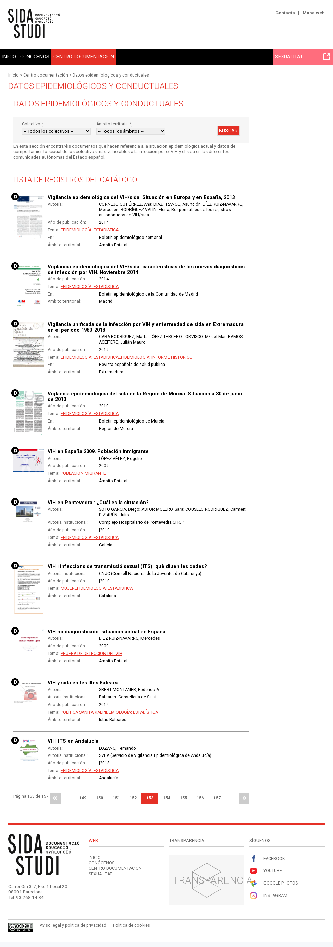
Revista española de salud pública (132, 364)
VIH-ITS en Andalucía (73, 741)
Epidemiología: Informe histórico (156, 357)
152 (133, 798)
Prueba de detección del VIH (91, 653)
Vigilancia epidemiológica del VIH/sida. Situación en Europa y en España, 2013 (141, 197)
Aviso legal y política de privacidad (73, 925)
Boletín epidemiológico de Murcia (131, 421)
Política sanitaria (80, 712)
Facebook (267, 859)
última (244, 798)
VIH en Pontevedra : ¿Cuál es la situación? (98, 502)
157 (217, 798)
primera (55, 798)
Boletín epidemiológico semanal (130, 237)
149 (82, 798)
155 (183, 798)
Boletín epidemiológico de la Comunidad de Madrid (148, 294)
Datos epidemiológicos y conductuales (111, 75)
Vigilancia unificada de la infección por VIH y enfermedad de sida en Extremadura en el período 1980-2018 (146, 327)
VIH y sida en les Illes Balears (83, 683)
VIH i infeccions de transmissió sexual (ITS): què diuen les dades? (127, 566)
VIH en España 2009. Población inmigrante (98, 451)
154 (166, 798)
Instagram (268, 895)
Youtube (265, 871)
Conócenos (34, 57)
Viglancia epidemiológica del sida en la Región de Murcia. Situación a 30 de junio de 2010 (145, 396)
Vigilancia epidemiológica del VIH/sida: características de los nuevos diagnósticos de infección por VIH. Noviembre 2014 (146, 269)
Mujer (68, 588)
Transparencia (212, 880)
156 (200, 798)
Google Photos (273, 883)
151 (116, 798)
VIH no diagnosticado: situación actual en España (106, 631)
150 (99, 798)
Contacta (285, 12)
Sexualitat (302, 56)
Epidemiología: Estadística (90, 230)
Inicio (9, 57)
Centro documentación (83, 57)
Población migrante (83, 473)
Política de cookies (131, 925)
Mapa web (314, 12)
